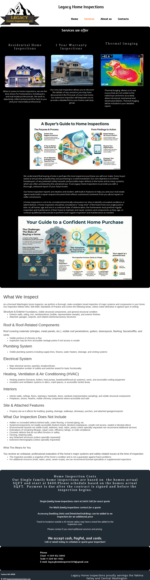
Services (89, 18)
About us (106, 18)
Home (74, 18)
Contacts (123, 18)
